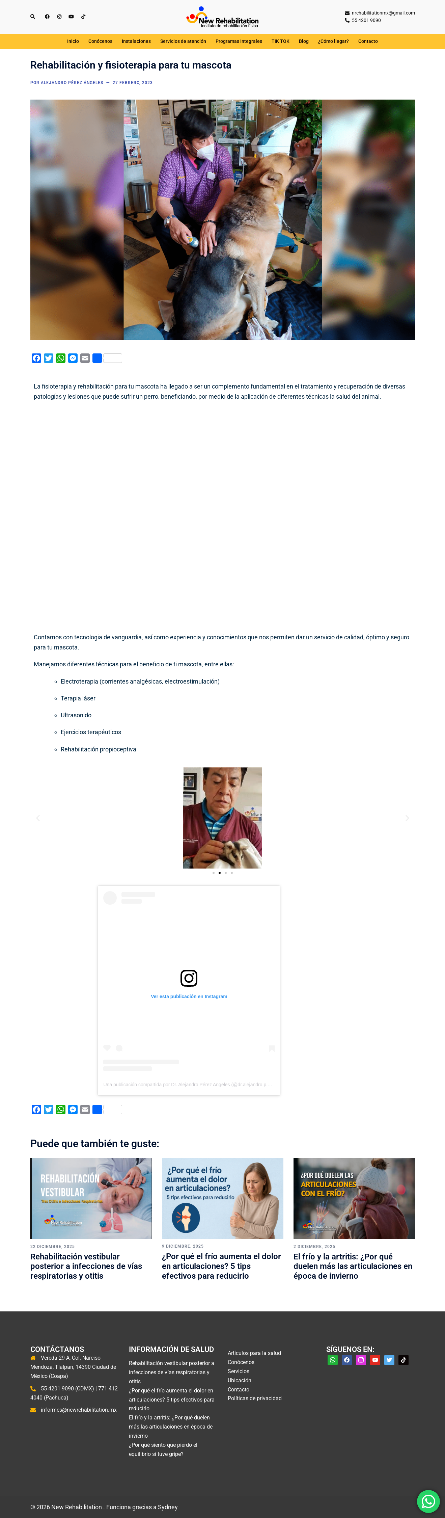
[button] (38, 818)
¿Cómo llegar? (333, 41)
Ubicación (239, 1380)
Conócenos (100, 41)
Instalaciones (136, 41)
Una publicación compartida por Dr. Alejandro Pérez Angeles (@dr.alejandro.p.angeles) (194, 1084)
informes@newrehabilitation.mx (79, 1410)
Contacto (368, 41)
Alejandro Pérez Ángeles (72, 82)
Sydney (168, 1507)
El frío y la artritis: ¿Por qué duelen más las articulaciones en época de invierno (353, 1266)
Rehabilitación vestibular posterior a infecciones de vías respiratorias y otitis (86, 1266)
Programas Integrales (239, 41)
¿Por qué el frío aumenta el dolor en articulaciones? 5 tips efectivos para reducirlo (221, 1266)
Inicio (73, 41)
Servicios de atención (183, 41)
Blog (304, 41)
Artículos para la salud (254, 1353)
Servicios (238, 1371)
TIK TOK (280, 41)
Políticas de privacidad (255, 1398)
